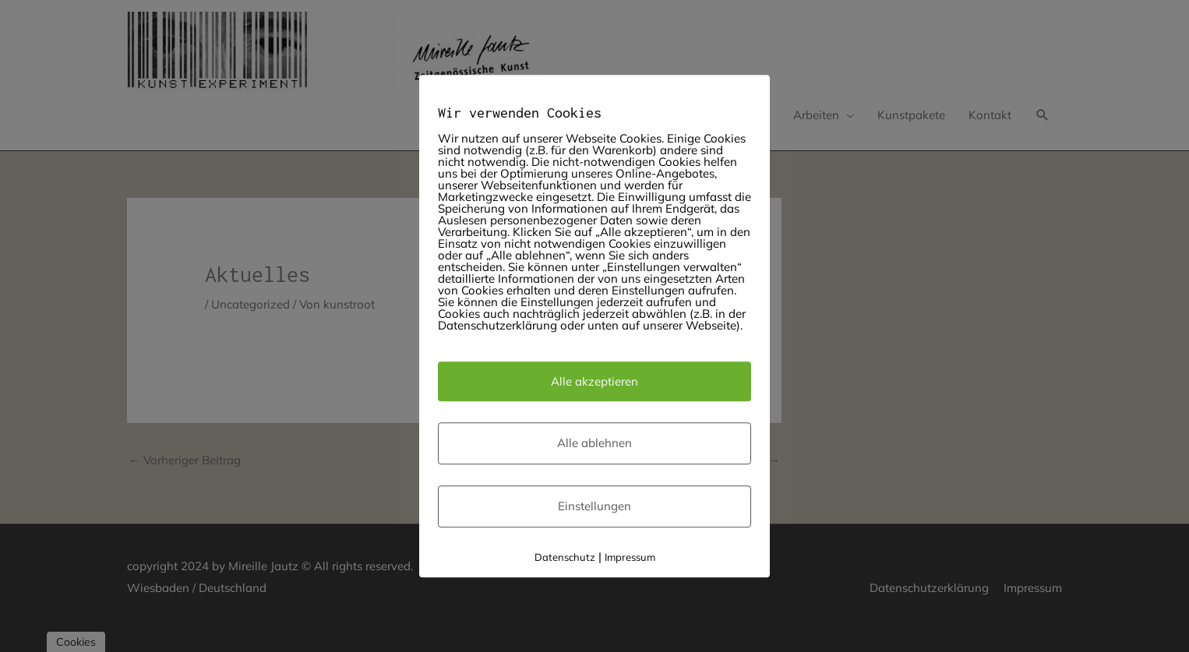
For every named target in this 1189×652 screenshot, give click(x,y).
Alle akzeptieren (594, 381)
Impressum (630, 557)
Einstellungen (594, 506)
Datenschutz (565, 557)
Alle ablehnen (594, 443)
